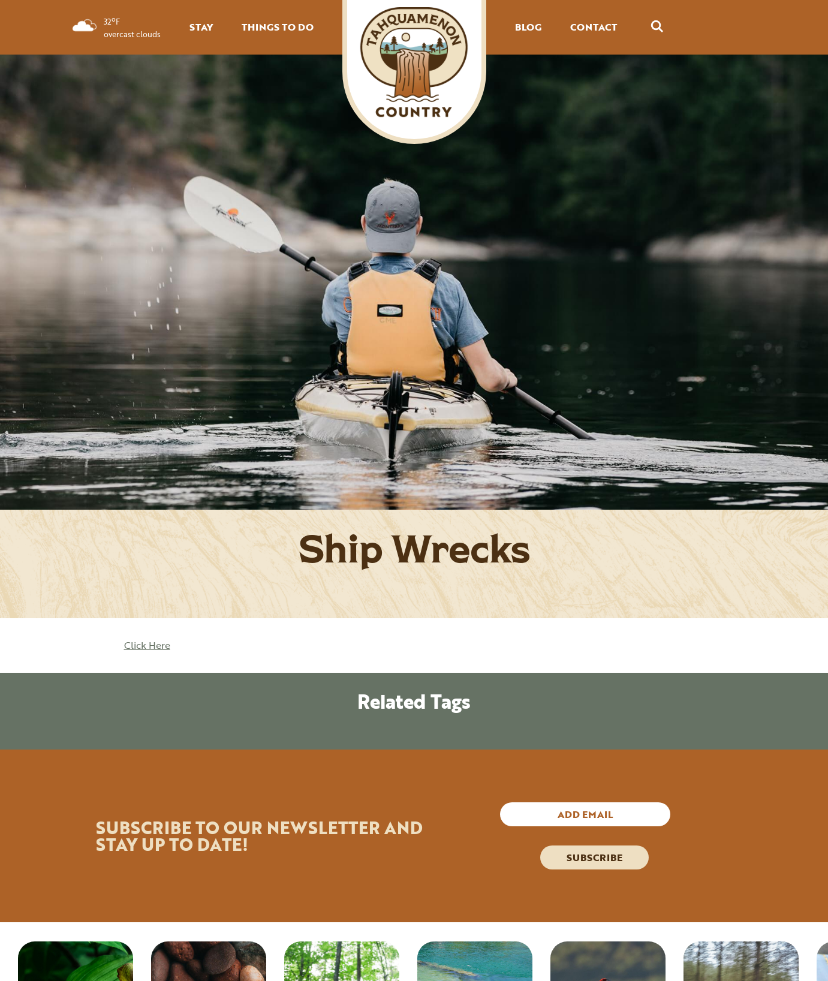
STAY (201, 27)
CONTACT (593, 27)
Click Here (147, 645)
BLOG (528, 27)
